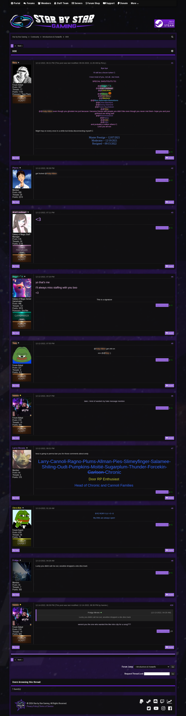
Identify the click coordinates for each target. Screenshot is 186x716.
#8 (172, 508)
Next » (20, 46)
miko (106, 122)
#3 (172, 212)
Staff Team (61, 3)
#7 (172, 448)
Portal (15, 3)
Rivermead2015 (106, 116)
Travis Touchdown (106, 107)
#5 (172, 343)
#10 (171, 605)
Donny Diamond (106, 105)
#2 (172, 168)
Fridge (15, 560)
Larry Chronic (18, 448)
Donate (123, 3)
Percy (106, 118)
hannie (104, 605)
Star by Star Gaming (19, 37)
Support (109, 3)
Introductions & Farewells (52, 37)
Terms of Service (46, 706)
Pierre (15, 168)
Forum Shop (93, 3)
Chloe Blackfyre (106, 102)
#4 (172, 277)
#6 (172, 396)
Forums (29, 3)
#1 (172, 63)
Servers (77, 3)
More (135, 3)
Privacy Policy (32, 706)
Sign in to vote (162, 152)
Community (35, 37)
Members (44, 3)
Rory (103, 63)
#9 (172, 561)
